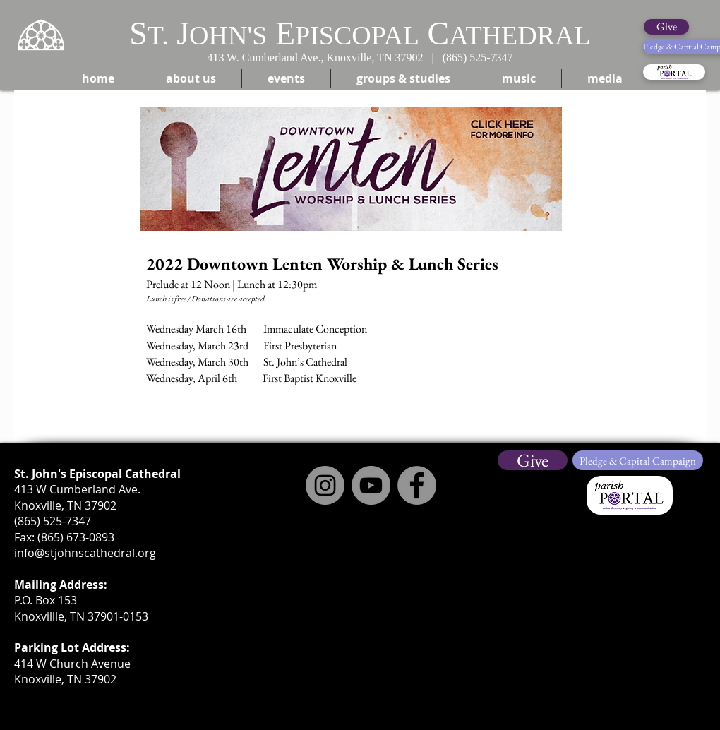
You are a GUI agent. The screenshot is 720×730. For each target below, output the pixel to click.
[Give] (666, 27)
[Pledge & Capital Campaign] (637, 460)
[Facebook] (416, 485)
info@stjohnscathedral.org (85, 553)
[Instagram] (325, 485)
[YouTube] (371, 485)
